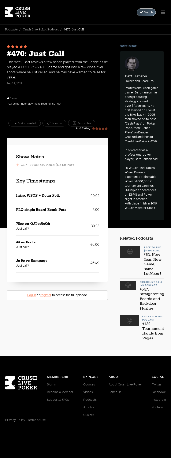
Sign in (51, 384)
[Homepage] (18, 12)
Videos (88, 392)
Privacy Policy (15, 420)
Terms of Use (37, 420)
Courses (89, 384)
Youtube (157, 407)
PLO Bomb (13, 104)
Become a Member (60, 392)
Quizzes (88, 415)
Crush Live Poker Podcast (41, 29)
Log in (31, 295)
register (45, 295)
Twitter (156, 384)
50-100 (56, 104)
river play (27, 104)
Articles (88, 407)
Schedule (115, 392)
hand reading (42, 104)
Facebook (159, 392)
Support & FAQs (58, 399)
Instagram (159, 399)
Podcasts (11, 29)
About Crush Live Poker (125, 384)
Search (146, 12)
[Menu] (163, 12)
